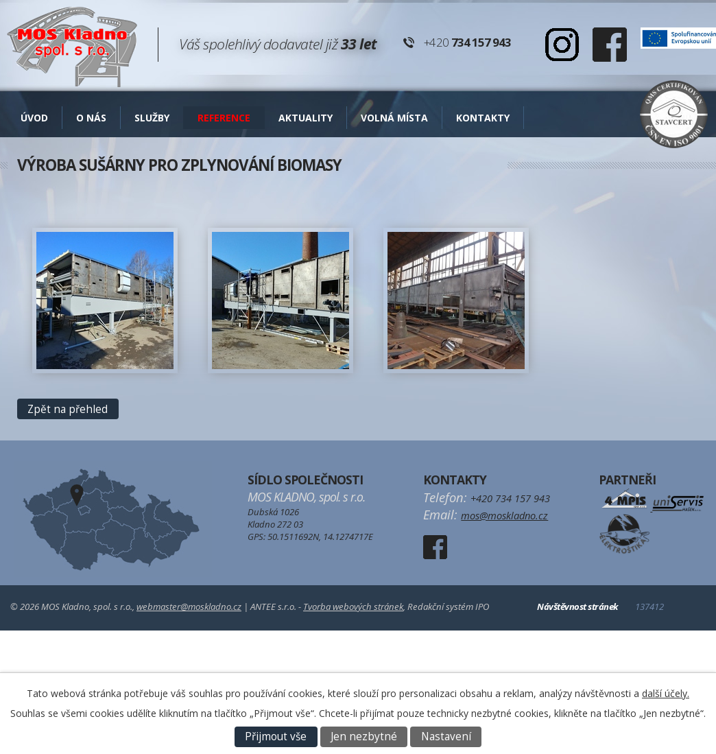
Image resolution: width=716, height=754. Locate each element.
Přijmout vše (276, 736)
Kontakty (483, 117)
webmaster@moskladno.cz (188, 606)
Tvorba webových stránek (353, 606)
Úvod (34, 117)
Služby (151, 117)
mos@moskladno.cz (504, 515)
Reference (224, 117)
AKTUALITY (305, 117)
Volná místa (394, 117)
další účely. (665, 693)
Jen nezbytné (364, 736)
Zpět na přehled (67, 409)
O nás (91, 117)
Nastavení (446, 736)
